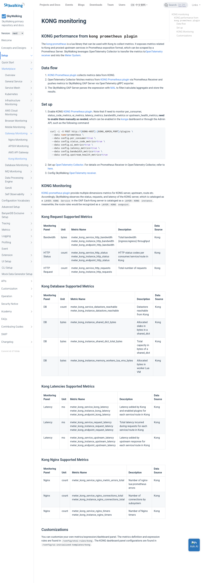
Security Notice (9, 303)
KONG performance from (187, 19)
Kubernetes (19, 94)
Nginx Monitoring (17, 139)
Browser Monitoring (16, 120)
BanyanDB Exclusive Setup (17, 215)
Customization (17, 289)
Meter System (73, 55)
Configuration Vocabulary (16, 200)
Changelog (17, 342)
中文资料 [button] (140, 4)
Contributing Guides (17, 327)
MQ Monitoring (19, 171)
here (50, 168)
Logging (17, 236)
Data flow (181, 23)
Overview (10, 75)
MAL (113, 87)
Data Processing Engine (19, 179)
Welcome (6, 40)
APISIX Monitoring (18, 146)
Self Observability (19, 194)
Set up (180, 27)
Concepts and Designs (17, 48)
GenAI (19, 188)
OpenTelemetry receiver (82, 173)
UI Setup (17, 261)
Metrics (17, 230)
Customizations (184, 35)
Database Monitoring (19, 165)
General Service (19, 81)
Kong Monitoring (17, 158)
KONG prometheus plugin (55, 192)
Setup (17, 55)
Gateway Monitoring (19, 133)
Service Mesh (19, 88)
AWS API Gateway (18, 152)
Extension (17, 255)
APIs (17, 281)
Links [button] (195, 4)
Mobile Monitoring (19, 127)
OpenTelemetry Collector (69, 164)
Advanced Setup (17, 207)
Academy (17, 311)
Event (5, 248)
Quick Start (17, 62)
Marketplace (17, 68)
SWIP (4, 334)
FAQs (4, 319)
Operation (17, 296)
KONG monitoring (180, 14)
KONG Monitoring (185, 31)
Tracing (17, 223)
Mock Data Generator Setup (17, 274)
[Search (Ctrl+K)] (175, 5)
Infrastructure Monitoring (19, 102)
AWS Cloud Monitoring (19, 112)
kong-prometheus (56, 43)
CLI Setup (7, 267)
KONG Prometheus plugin (62, 75)
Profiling (17, 242)
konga (124, 119)
